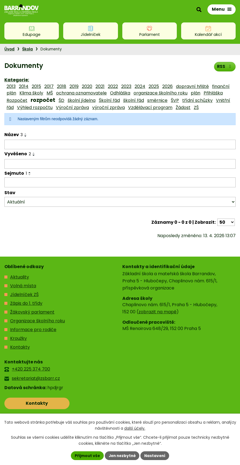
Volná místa (23, 286)
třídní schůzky (197, 100)
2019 (74, 86)
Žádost (183, 107)
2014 (23, 86)
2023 (126, 86)
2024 (140, 86)
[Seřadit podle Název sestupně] (26, 136)
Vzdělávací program (150, 107)
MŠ (50, 93)
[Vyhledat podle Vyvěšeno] (120, 164)
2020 (87, 86)
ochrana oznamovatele (81, 93)
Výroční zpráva (72, 107)
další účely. (134, 428)
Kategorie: (16, 80)
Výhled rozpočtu (35, 107)
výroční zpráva (108, 107)
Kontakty (20, 347)
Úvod (9, 49)
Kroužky (18, 338)
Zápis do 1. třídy (26, 303)
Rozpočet (17, 100)
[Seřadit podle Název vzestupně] (26, 134)
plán (195, 93)
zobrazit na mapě (157, 312)
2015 (36, 86)
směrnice (157, 100)
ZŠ (196, 107)
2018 (61, 86)
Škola (27, 49)
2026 (167, 86)
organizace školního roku (160, 93)
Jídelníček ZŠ (24, 294)
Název (13, 134)
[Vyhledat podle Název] (120, 145)
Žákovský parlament (32, 312)
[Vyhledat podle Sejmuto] (120, 182)
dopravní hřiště (192, 86)
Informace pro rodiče (33, 329)
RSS (224, 66)
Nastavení (156, 455)
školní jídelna (82, 100)
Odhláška (120, 93)
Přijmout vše (86, 455)
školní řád (133, 100)
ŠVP (175, 100)
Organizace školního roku (37, 321)
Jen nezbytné (122, 455)
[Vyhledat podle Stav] (120, 202)
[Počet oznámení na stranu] (226, 222)
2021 (100, 86)
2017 (49, 86)
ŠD (61, 100)
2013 (11, 86)
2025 (154, 86)
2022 (113, 86)
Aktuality (19, 277)
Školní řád (109, 100)
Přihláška (213, 93)
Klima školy (31, 93)
